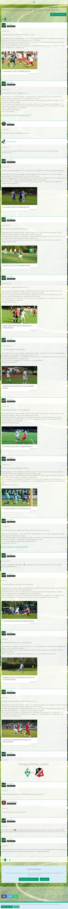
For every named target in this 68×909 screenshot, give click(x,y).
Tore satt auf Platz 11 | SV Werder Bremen (16, 508)
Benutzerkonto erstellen (28, 879)
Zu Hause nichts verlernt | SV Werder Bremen (18, 621)
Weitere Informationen (7, 906)
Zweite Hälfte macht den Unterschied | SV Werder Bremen (17, 326)
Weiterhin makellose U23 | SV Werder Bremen (14, 547)
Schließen (16, 906)
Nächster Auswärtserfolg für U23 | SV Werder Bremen (18, 387)
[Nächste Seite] (9, 19)
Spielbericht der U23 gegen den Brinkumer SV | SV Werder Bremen (18, 678)
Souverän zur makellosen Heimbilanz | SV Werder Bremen (16, 740)
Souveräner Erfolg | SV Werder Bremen (15, 207)
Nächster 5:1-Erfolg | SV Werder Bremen (16, 265)
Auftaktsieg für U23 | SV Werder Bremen (16, 71)
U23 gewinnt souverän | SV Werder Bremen (17, 446)
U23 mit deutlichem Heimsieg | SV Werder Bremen (15, 115)
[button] (2, 2)
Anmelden (44, 879)
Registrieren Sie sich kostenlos (43, 873)
